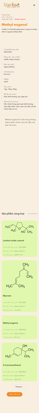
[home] (11, 5)
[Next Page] (19, 387)
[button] (34, 5)
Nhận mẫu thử (14, 394)
